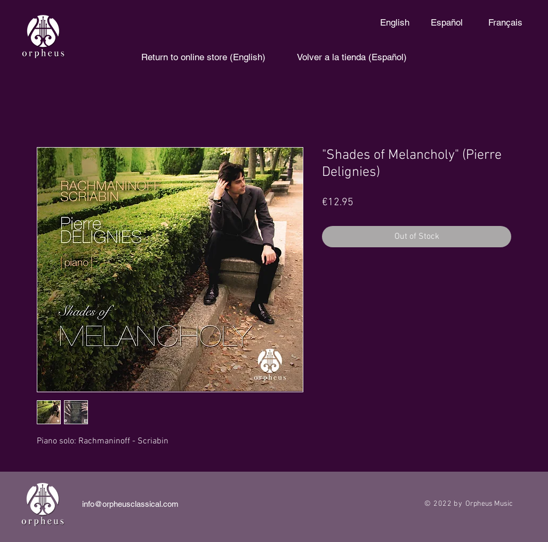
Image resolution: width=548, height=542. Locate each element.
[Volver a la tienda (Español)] (352, 57)
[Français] (505, 23)
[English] (395, 23)
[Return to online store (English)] (203, 57)
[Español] (446, 23)
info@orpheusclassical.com (130, 503)
